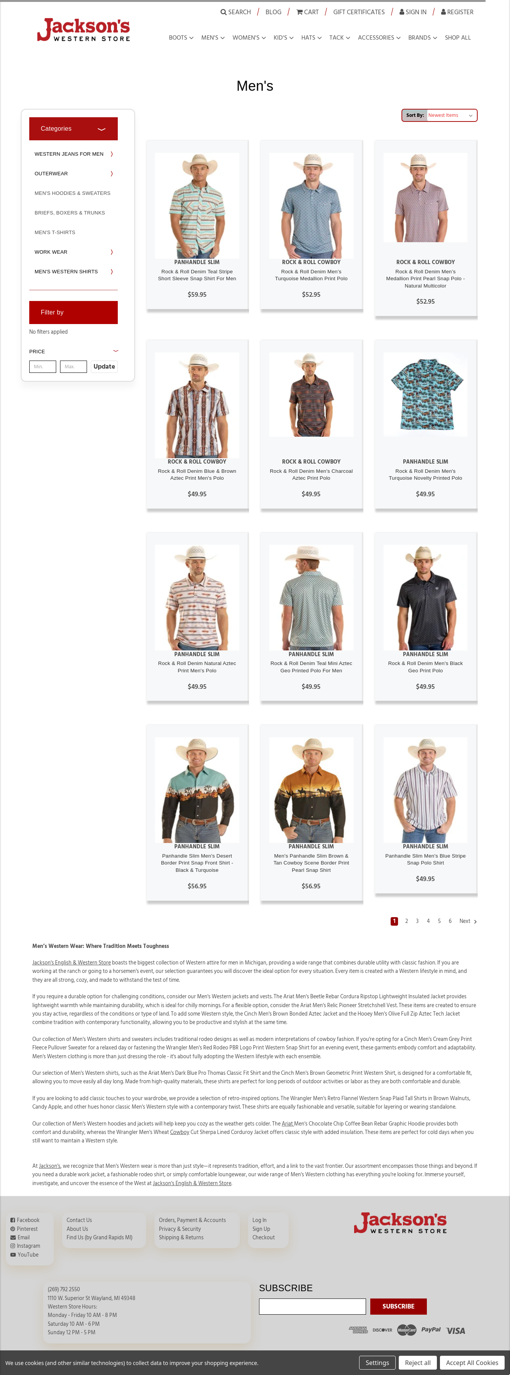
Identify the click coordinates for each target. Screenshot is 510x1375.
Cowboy (179, 1132)
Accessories (376, 38)
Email (24, 1237)
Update (104, 367)
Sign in (413, 11)
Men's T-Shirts (55, 232)
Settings (377, 1362)
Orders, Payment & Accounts (192, 1220)
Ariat (288, 1124)
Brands (419, 38)
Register (457, 11)
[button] (73, 360)
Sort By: (415, 115)
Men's (209, 38)
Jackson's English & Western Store (192, 1183)
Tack (336, 38)
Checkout (263, 1237)
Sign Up (261, 1229)
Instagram (28, 1246)
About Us (77, 1229)
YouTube (28, 1255)
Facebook (28, 1220)
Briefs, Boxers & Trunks (70, 213)
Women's (245, 38)
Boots (178, 38)
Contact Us (79, 1220)
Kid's (280, 38)
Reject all (418, 1362)
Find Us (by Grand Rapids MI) (99, 1237)
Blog (273, 12)
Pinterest (27, 1229)
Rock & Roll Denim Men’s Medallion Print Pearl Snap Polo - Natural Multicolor (425, 279)
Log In (259, 1220)
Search (236, 11)
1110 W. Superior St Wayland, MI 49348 (91, 1298)
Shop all (458, 38)
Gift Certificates (359, 12)
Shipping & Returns (181, 1237)
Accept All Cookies (472, 1362)
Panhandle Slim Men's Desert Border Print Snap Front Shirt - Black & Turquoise (197, 863)
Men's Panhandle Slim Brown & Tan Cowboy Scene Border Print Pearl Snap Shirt (311, 863)
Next (468, 922)
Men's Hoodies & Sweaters (72, 193)
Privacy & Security (180, 1229)
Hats (308, 38)
